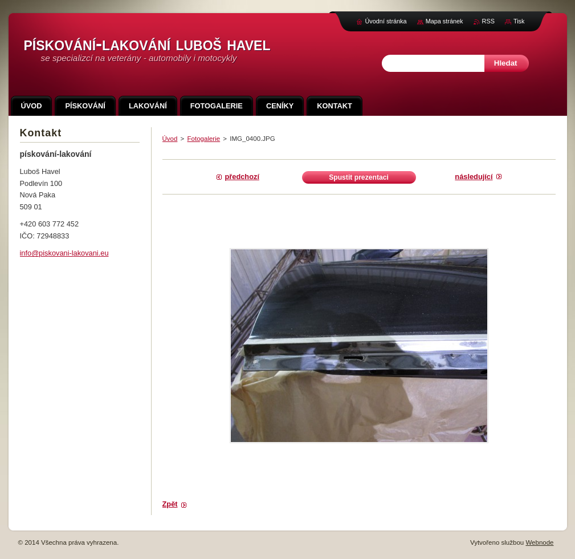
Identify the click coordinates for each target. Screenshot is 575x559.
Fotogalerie (204, 138)
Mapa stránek (444, 21)
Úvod (170, 138)
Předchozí (242, 176)
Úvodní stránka (385, 21)
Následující (473, 176)
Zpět (170, 504)
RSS (488, 21)
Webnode (539, 542)
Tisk (519, 21)
